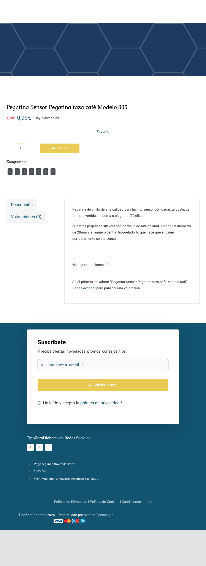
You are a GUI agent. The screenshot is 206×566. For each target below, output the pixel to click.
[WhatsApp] (38, 171)
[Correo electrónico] (53, 171)
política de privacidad (100, 403)
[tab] (21, 205)
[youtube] (48, 447)
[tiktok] (39, 447)
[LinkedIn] (31, 171)
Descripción (22, 205)
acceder (89, 288)
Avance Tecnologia (98, 515)
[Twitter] (17, 171)
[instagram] (30, 447)
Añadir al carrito (59, 148)
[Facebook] (10, 171)
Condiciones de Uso (137, 501)
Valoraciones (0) (26, 217)
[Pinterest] (45, 171)
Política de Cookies (104, 501)
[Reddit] (24, 171)
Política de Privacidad (70, 501)
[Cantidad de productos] (20, 148)
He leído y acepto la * (82, 403)
